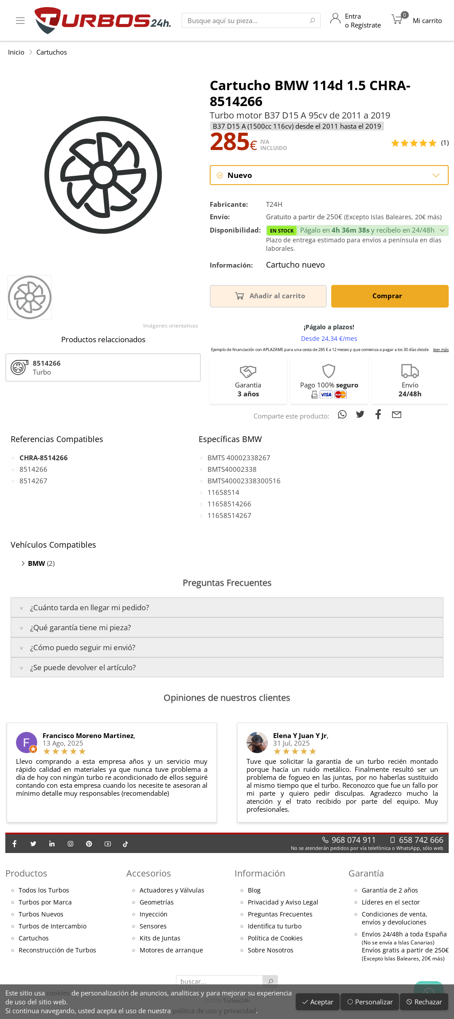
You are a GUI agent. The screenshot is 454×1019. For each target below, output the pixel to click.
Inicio (16, 51)
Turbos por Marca (45, 903)
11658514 (223, 493)
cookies (58, 992)
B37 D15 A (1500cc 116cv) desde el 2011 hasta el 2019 (297, 126)
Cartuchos (51, 51)
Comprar (388, 296)
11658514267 (229, 516)
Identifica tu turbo (274, 927)
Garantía (366, 874)
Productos (26, 874)
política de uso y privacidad (214, 1010)
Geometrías (157, 903)
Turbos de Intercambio (52, 927)
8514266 (33, 470)
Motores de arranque (171, 951)
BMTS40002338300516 (244, 481)
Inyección (154, 915)
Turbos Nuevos (41, 915)
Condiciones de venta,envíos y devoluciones (394, 919)
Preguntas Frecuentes (280, 915)
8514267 (33, 481)
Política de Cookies (275, 939)
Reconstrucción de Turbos (57, 951)
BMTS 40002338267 (238, 458)
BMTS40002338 (232, 470)
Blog (254, 891)
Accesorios (148, 874)
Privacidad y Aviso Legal (283, 903)
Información (260, 874)
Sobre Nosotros (271, 951)
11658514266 (229, 504)
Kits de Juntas (160, 939)
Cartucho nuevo (295, 265)
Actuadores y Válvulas (172, 891)
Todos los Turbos (44, 891)
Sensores (153, 927)
